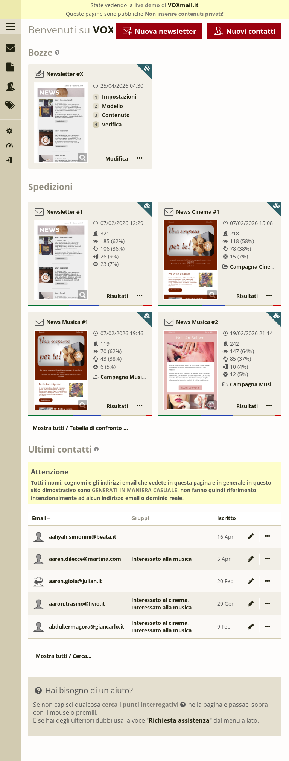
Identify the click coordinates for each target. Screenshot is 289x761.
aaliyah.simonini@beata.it (82, 536)
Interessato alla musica (161, 558)
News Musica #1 (67, 321)
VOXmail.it (183, 5)
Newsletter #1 (64, 211)
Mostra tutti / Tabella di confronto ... (80, 427)
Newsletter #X (64, 74)
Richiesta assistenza (179, 720)
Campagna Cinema (254, 266)
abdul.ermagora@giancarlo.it (86, 626)
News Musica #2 (197, 321)
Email (41, 518)
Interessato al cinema (159, 599)
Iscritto (226, 518)
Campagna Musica (124, 376)
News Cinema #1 (197, 211)
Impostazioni (119, 96)
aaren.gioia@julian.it (75, 581)
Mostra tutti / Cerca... (63, 655)
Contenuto (116, 114)
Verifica (112, 124)
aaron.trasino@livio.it (77, 603)
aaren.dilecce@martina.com (85, 558)
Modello (112, 105)
